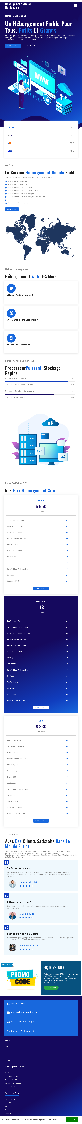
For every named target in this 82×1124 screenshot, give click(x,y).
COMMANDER (51, 979)
